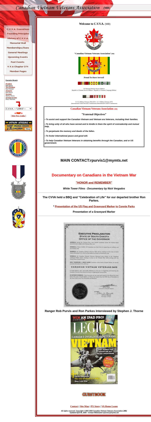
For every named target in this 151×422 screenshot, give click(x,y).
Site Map (84, 406)
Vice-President (10, 87)
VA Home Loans (109, 406)
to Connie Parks (125, 206)
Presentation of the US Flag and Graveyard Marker (85, 206)
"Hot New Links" (18, 116)
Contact (74, 406)
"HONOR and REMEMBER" (94, 182)
